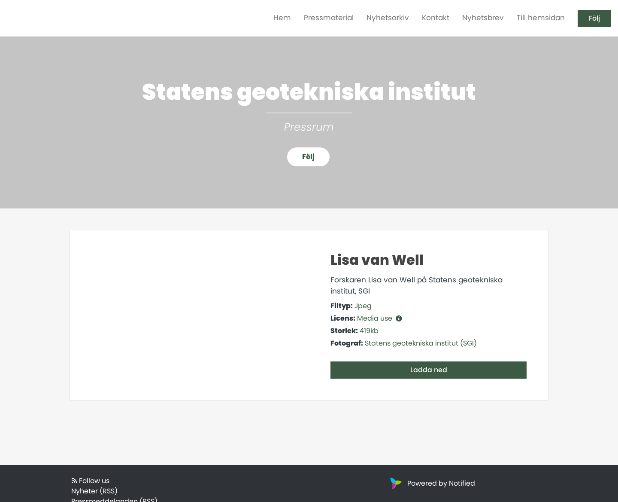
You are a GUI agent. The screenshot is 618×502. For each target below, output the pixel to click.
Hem (282, 17)
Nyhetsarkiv (388, 17)
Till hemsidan (541, 17)
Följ (594, 18)
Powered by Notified (431, 483)
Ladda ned (428, 370)
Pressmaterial (329, 17)
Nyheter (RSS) (94, 491)
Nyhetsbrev (483, 17)
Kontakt (435, 17)
